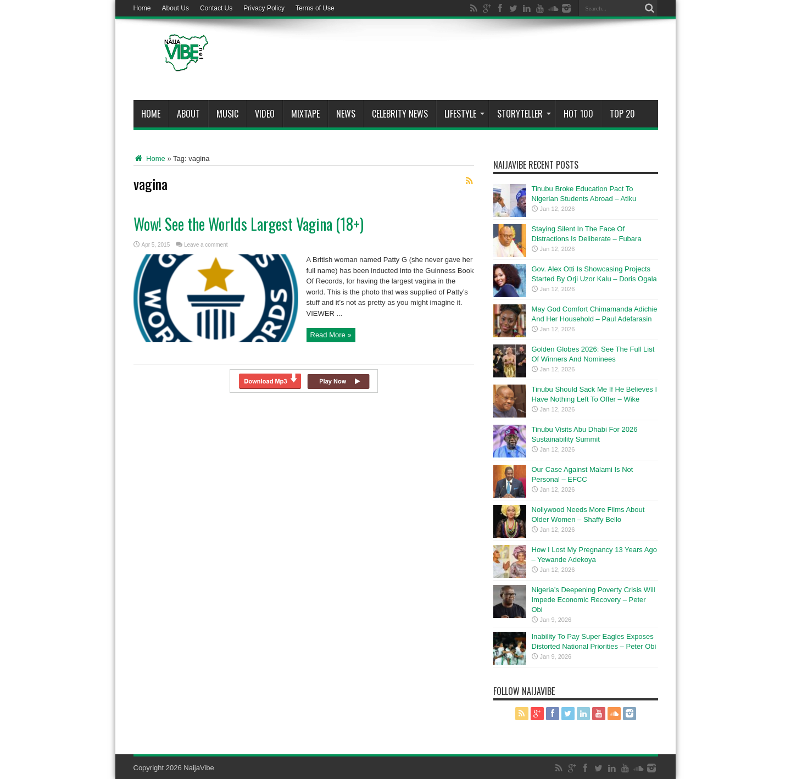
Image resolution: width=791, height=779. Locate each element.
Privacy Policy (264, 8)
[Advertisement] (458, 61)
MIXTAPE (305, 113)
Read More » (331, 335)
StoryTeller (524, 113)
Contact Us (216, 8)
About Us (175, 8)
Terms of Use (315, 8)
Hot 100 (578, 113)
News (345, 113)
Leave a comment (206, 245)
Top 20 (622, 113)
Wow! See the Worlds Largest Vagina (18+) (248, 224)
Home (142, 8)
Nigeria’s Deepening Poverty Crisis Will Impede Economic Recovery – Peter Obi (593, 600)
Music (227, 113)
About (188, 113)
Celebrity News (400, 113)
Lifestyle (464, 113)
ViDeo (265, 113)
